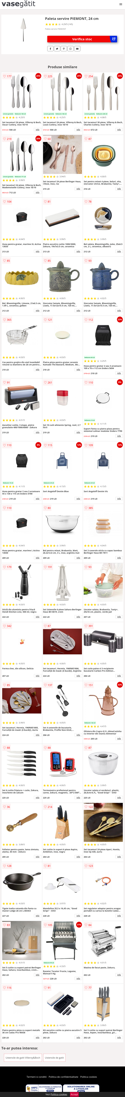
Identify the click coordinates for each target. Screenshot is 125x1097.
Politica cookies (88, 1076)
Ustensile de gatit (54, 1057)
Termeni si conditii (37, 1076)
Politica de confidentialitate (63, 1076)
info (37, 129)
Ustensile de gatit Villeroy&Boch (23, 1057)
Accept (74, 1094)
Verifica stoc (94, 39)
